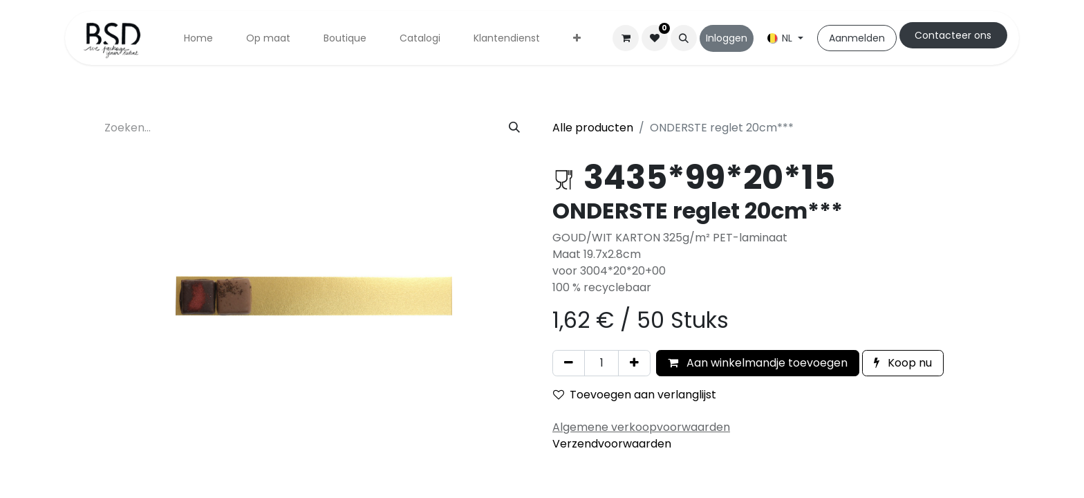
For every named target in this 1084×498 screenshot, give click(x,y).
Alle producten (592, 128)
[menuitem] (198, 38)
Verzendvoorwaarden (611, 444)
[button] (684, 38)
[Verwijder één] (568, 363)
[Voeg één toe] (634, 363)
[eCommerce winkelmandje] (626, 38)
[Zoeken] (514, 128)
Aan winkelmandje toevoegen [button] (758, 363)
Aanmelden (857, 38)
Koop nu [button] (903, 363)
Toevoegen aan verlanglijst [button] (634, 395)
